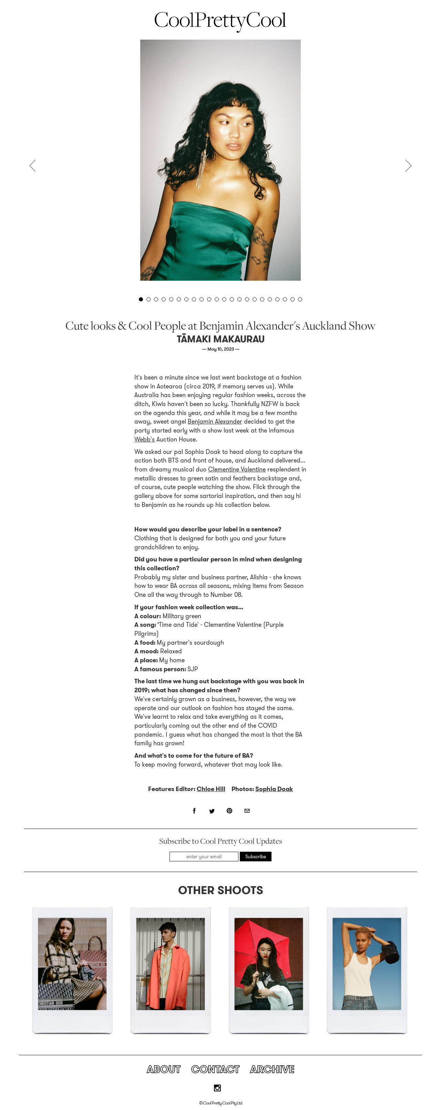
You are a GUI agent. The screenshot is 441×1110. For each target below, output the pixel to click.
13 (232, 299)
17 (262, 299)
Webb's (144, 439)
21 (292, 299)
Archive (272, 1069)
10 (209, 299)
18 (270, 299)
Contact (215, 1069)
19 (277, 299)
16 (255, 299)
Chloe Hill (211, 789)
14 (239, 299)
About (164, 1069)
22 (300, 299)
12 (224, 299)
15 (247, 299)
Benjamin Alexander (215, 421)
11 (217, 299)
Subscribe (255, 856)
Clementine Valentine (237, 469)
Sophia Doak (274, 789)
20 (285, 299)
